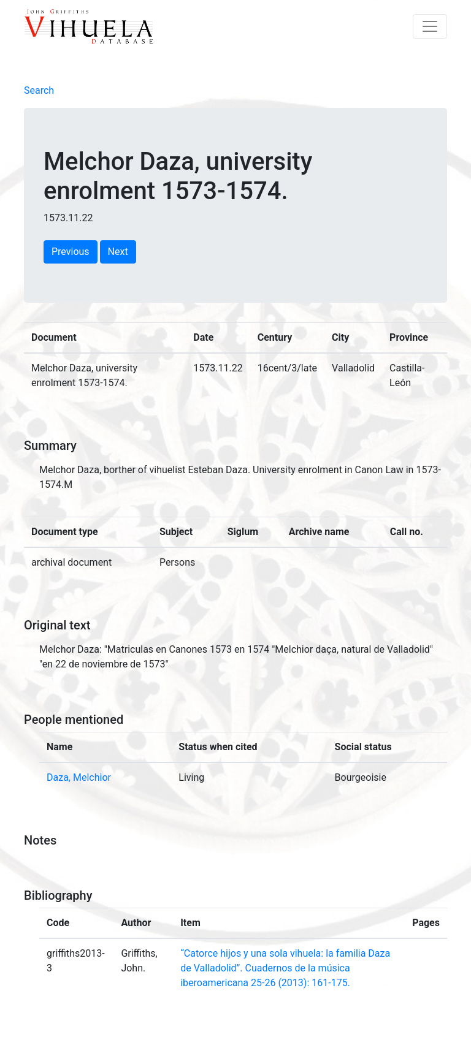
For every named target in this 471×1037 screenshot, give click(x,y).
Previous (71, 251)
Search (39, 90)
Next (118, 251)
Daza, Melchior (79, 777)
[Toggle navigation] (430, 26)
